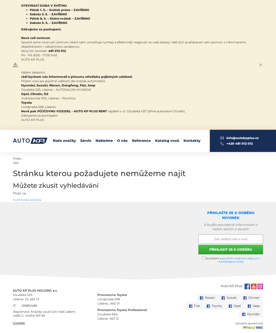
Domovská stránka (27, 200)
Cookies (19, 323)
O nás (122, 141)
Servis (85, 141)
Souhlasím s (230, 259)
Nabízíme (104, 141)
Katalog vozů (167, 141)
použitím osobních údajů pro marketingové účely (238, 260)
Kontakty (192, 141)
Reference (141, 141)
